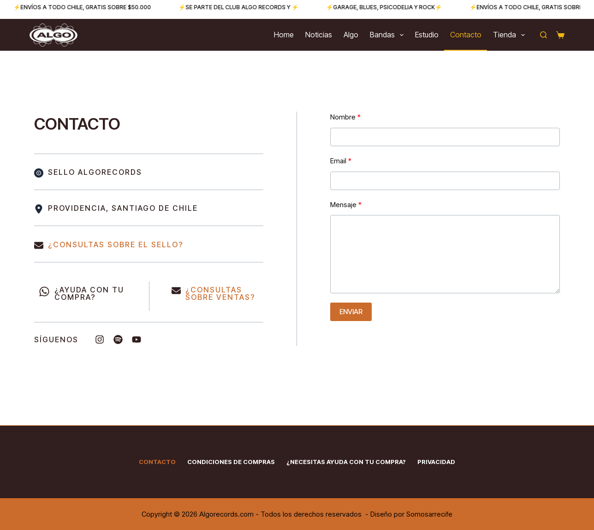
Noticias (318, 34)
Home (284, 34)
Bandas (388, 35)
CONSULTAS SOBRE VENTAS (217, 293)
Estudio (427, 34)
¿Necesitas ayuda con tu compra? (346, 461)
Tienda (511, 35)
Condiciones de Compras (231, 461)
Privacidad (436, 461)
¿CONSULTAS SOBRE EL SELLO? (116, 244)
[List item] (99, 339)
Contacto (465, 34)
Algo (351, 34)
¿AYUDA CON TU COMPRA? (89, 293)
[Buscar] (543, 34)
